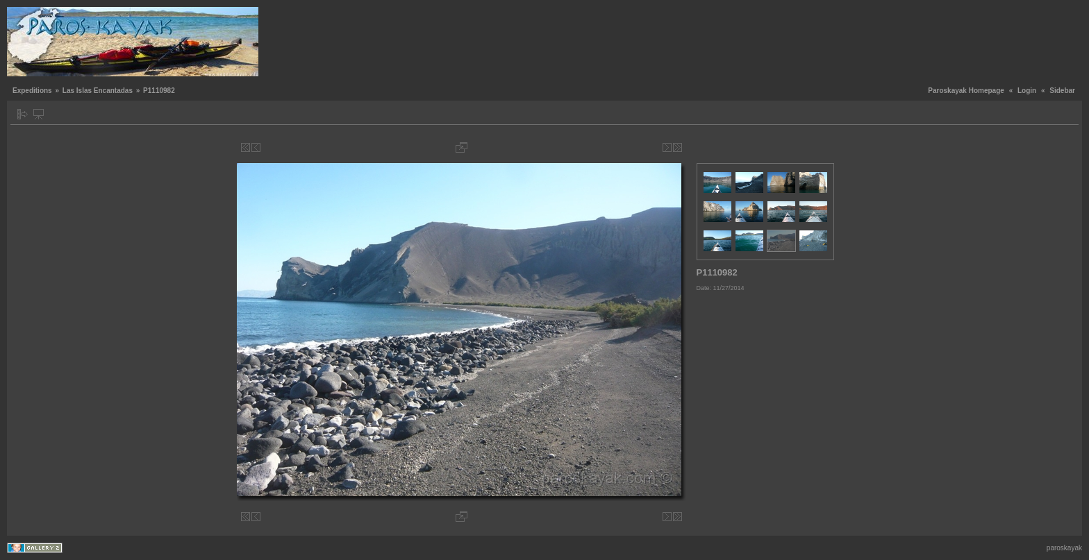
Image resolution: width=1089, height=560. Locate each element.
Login (1026, 90)
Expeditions (32, 90)
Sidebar (1062, 90)
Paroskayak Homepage (966, 90)
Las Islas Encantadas (98, 90)
